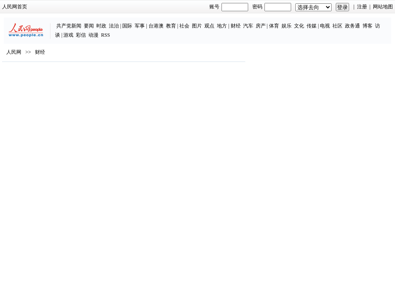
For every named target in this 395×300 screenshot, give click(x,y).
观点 (209, 26)
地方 (222, 26)
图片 (197, 26)
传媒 (312, 26)
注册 (362, 7)
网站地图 (383, 7)
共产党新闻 (68, 26)
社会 (184, 26)
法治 (114, 26)
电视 (325, 26)
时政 (101, 26)
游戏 (68, 35)
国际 (127, 26)
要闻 (89, 26)
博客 (367, 26)
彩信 (81, 35)
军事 (140, 26)
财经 (236, 26)
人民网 (13, 52)
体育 (274, 26)
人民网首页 (14, 7)
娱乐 (287, 26)
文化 (299, 26)
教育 (171, 26)
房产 (261, 26)
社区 (337, 26)
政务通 (352, 26)
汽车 (248, 26)
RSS (105, 35)
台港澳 (156, 26)
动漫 (93, 35)
